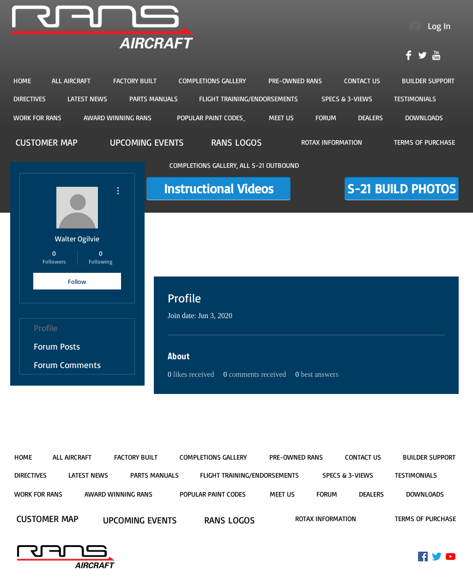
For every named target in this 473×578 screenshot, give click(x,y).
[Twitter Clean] (422, 55)
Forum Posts (57, 346)
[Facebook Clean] (408, 55)
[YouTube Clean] (436, 55)
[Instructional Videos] (218, 188)
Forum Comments (67, 364)
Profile (46, 327)
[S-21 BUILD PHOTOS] (402, 188)
